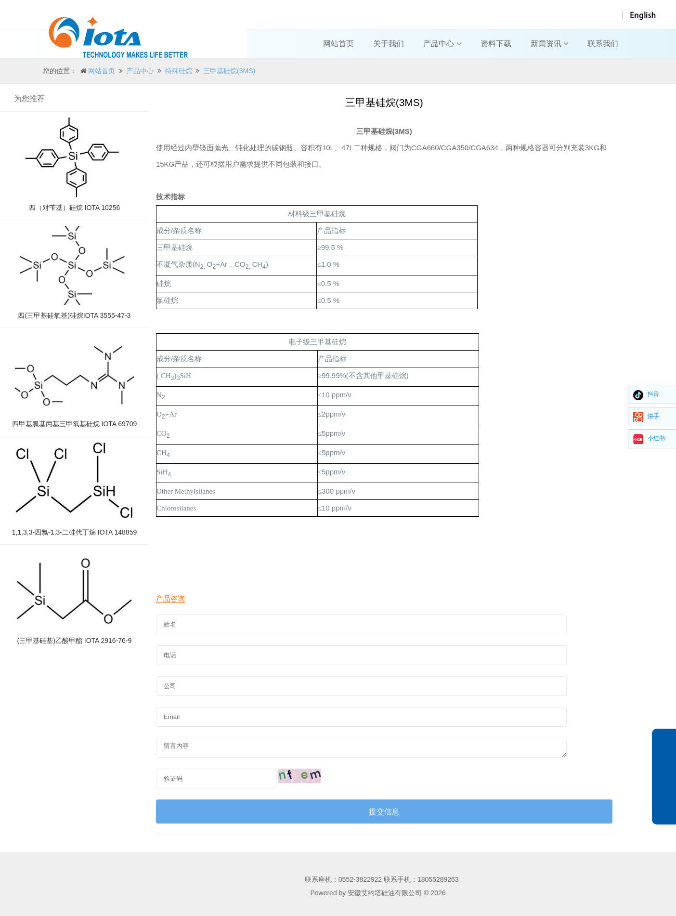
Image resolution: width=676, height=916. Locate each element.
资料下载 (496, 43)
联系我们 (602, 43)
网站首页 (338, 43)
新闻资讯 (549, 43)
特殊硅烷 (178, 71)
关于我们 (388, 43)
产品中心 (442, 43)
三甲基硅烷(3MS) (229, 71)
